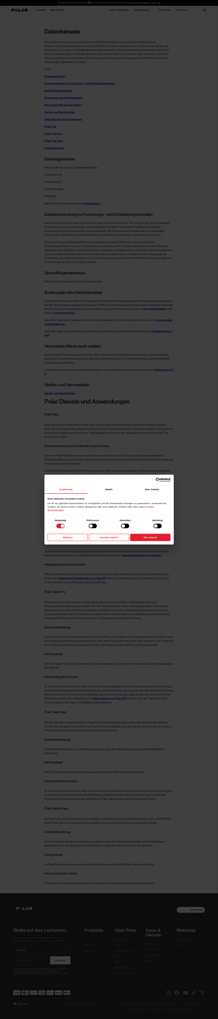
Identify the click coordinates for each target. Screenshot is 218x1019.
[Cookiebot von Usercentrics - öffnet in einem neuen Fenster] (157, 480)
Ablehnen (68, 537)
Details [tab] (109, 489)
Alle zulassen (150, 537)
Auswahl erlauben (109, 537)
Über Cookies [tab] (152, 489)
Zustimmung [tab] (65, 489)
